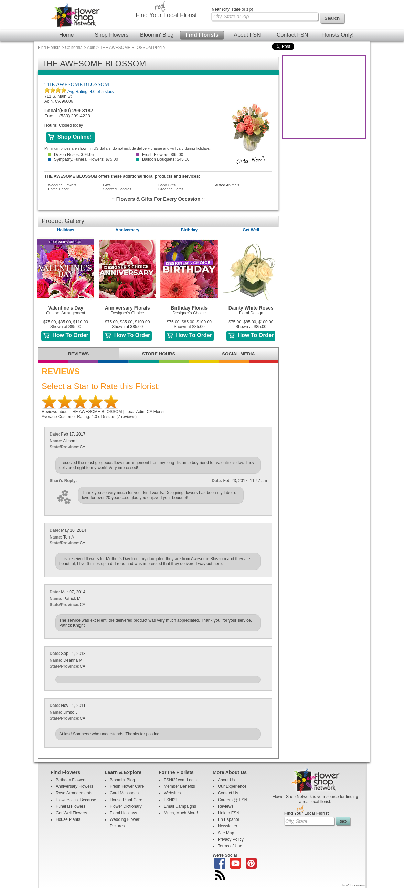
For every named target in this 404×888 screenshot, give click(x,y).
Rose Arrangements (74, 793)
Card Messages (124, 793)
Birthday (189, 230)
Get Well (251, 230)
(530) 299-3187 (76, 110)
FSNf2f (170, 799)
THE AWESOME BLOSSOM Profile (132, 47)
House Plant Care (126, 799)
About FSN (247, 35)
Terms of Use (230, 846)
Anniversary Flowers (74, 786)
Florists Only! (337, 35)
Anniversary (127, 230)
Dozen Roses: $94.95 (71, 154)
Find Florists (202, 35)
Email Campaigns (180, 806)
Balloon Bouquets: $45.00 (162, 159)
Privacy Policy (231, 839)
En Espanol (228, 819)
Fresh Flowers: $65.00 (159, 154)
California (74, 47)
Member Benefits (179, 786)
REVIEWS (78, 353)
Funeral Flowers (70, 806)
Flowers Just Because (76, 799)
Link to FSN (229, 813)
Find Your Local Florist (306, 813)
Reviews (225, 806)
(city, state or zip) (232, 9)
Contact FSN (292, 35)
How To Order (65, 335)
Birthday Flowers (71, 779)
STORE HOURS (158, 353)
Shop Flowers (111, 35)
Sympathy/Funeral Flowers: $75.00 (83, 159)
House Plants (68, 819)
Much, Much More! (181, 813)
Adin (91, 47)
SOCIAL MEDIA (238, 353)
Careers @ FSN (232, 799)
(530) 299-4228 (74, 115)
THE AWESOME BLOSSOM (76, 84)
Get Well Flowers (71, 813)
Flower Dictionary (126, 806)
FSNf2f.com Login (180, 779)
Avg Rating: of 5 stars (90, 91)
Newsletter (227, 826)
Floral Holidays (123, 813)
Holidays (65, 230)
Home (66, 35)
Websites (172, 793)
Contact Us (228, 793)
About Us (226, 779)
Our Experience (232, 786)
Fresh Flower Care (127, 786)
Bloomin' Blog (156, 35)
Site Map (226, 832)
